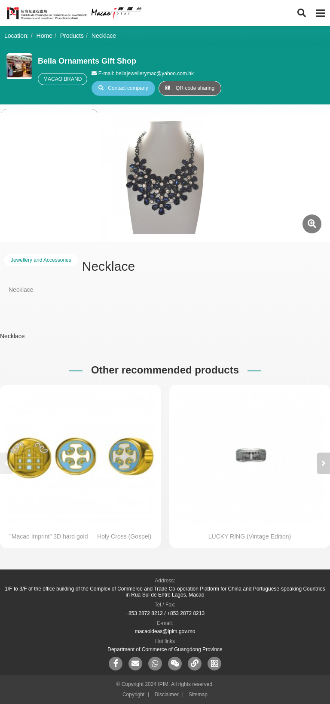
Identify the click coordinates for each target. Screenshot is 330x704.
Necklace (104, 35)
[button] (323, 463)
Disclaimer (167, 695)
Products (72, 35)
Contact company (123, 88)
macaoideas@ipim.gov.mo (165, 631)
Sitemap (198, 695)
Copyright (133, 695)
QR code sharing (189, 88)
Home (44, 35)
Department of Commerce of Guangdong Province (164, 649)
